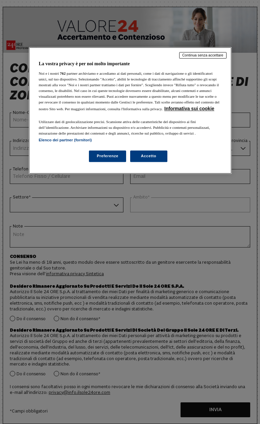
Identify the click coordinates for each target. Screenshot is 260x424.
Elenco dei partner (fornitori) (65, 140)
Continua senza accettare (202, 55)
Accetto (149, 156)
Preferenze (107, 156)
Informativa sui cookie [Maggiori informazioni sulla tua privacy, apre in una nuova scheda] (189, 108)
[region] (130, 110)
